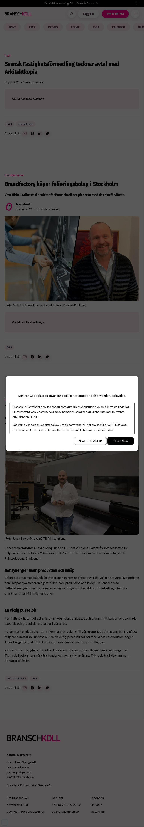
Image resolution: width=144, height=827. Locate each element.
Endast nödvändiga (90, 441)
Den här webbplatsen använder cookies (45, 396)
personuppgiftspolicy (44, 424)
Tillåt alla (120, 441)
